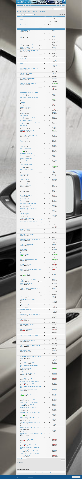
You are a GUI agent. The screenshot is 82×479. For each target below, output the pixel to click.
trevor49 (23, 159)
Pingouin (54, 279)
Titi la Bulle (23, 113)
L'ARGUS (21, 442)
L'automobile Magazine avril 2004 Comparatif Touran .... (30, 342)
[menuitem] (58, 5)
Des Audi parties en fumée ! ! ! (25, 229)
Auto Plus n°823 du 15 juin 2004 (26, 376)
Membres (29, 5)
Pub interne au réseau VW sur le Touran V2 (28, 166)
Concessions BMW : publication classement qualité (29, 50)
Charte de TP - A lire (23, 24)
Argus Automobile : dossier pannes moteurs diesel (29, 97)
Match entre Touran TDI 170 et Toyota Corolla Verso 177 (30, 236)
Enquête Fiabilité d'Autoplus (25, 94)
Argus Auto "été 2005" (24, 316)
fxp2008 (54, 140)
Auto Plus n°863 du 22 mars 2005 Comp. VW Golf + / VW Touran (30, 366)
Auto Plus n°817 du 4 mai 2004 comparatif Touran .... (29, 444)
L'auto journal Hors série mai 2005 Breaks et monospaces (30, 414)
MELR (54, 50)
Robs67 (54, 409)
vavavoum (22, 265)
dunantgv (54, 171)
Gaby (21, 18)
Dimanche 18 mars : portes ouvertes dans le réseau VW (30, 183)
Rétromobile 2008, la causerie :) (25, 107)
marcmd (22, 59)
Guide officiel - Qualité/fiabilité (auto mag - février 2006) (30, 296)
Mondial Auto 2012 (23, 41)
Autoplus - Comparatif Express (25, 262)
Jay (22, 302)
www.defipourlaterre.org (24, 190)
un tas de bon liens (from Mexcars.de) (27, 130)
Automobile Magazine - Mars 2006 (26, 283)
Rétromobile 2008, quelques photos (26, 109)
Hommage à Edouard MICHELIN (25, 254)
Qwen (21, 310)
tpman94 (23, 181)
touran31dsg (22, 84)
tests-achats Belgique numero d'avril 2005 (27, 299)
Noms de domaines (23, 409)
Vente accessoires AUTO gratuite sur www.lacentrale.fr (30, 122)
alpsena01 (24, 300)
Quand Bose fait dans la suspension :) (27, 150)
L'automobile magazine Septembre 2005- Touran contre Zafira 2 (30, 280)
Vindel (22, 255)
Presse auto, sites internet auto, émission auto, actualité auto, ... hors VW (33, 11)
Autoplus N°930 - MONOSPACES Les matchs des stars (29, 241)
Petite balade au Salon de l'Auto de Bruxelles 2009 (29, 92)
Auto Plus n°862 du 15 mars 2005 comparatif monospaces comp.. (30, 387)
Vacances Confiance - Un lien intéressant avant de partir (30, 239)
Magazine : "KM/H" (23, 63)
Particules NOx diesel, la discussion (26, 47)
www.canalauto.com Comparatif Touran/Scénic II (29, 359)
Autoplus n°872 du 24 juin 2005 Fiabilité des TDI (28, 407)
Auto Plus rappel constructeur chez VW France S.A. (29, 389)
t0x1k (21, 71)
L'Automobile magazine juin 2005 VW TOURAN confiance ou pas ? (31, 434)
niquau (22, 69)
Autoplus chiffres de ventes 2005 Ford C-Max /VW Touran (30, 326)
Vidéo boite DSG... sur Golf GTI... (26, 264)
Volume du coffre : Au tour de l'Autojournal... (28, 277)
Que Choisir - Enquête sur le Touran (26, 244)
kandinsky (54, 68)
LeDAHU (22, 64)
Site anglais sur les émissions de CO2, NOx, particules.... (30, 117)
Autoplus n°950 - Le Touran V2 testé (26, 210)
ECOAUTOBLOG (23, 188)
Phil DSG (22, 66)
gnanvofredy (54, 17)
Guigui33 (54, 335)
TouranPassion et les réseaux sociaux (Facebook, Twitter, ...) (31, 17)
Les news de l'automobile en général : (27, 231)
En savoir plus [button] (30, 477)
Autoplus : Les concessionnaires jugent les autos (28, 311)
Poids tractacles (23, 58)
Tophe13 (23, 128)
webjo (21, 61)
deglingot (54, 112)
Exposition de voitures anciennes (26, 60)
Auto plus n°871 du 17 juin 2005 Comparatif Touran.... (29, 419)
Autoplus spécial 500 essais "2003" (26, 350)
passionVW (22, 76)
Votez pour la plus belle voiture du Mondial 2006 (28, 221)
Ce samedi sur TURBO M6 (24, 171)
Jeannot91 (54, 179)
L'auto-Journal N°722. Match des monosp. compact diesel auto (30, 180)
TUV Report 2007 (23, 193)
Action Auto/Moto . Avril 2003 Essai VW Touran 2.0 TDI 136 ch (30, 332)
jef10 (22, 108)
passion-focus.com (23, 247)
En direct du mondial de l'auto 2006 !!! (27, 218)
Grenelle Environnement (24, 127)
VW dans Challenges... (24, 257)
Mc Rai (22, 45)
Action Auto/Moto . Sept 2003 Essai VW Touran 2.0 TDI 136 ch (30, 353)
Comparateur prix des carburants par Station (28, 203)
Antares (23, 93)
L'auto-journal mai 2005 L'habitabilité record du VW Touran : (30, 428)
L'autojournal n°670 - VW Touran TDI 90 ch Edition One (30, 345)
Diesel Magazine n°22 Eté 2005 (25, 368)
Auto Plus (21, 39)
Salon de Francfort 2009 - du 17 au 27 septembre (29, 86)
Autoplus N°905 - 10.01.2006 (25, 306)
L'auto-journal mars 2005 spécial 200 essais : (28, 371)
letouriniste (22, 245)
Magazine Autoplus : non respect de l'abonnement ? (29, 55)
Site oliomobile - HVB (24, 319)
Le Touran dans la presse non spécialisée (27, 272)
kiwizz (22, 136)
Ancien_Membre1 (23, 95)
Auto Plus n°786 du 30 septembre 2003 (27, 383)
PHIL (21, 297)
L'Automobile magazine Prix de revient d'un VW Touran (30, 314)
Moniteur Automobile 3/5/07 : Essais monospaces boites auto (30, 161)
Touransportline (55, 41)
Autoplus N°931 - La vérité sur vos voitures (27, 234)
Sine (53, 44)
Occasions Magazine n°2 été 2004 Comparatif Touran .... (30, 422)
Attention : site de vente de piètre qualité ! (27, 155)
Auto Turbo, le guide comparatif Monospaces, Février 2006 (30, 301)
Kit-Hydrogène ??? (23, 65)
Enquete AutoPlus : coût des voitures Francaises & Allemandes (29, 34)
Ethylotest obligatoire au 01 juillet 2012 (27, 44)
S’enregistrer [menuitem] (64, 5)
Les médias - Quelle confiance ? (25, 185)
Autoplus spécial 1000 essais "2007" (26, 153)
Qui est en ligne (20, 462)
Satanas (54, 293)
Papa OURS (22, 141)
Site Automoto (22, 102)
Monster (23, 48)
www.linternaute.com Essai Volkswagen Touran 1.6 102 (30, 335)
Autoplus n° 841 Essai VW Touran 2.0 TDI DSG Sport (29, 424)
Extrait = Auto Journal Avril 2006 (25, 267)
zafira (54, 135)
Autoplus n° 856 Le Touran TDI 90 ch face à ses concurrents (31, 404)
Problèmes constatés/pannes (25, 397)
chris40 (23, 369)
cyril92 (22, 146)
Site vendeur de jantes (24, 70)
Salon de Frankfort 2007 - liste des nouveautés (28, 133)
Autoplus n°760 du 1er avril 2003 (26, 329)
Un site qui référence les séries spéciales (27, 78)
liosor (22, 79)
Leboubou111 (55, 160)
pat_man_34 (22, 74)
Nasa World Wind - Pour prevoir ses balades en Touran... (30, 412)
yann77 (54, 174)
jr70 (21, 56)
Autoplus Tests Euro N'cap (24, 321)
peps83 (23, 360)
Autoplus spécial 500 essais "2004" (26, 337)
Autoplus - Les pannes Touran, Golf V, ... (27, 439)
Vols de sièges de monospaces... (26, 120)
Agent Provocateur (23, 252)
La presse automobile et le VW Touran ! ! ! (27, 373)
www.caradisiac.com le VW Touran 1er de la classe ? (29, 453)
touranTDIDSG (55, 259)
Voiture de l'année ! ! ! (24, 75)
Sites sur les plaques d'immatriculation (27, 112)
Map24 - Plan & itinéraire (24, 200)
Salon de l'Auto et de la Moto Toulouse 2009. (28, 83)
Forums (24, 5)
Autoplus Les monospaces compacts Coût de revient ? (29, 399)
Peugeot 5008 (22, 52)
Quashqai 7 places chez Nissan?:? (26, 164)
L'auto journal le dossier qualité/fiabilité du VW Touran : (30, 417)
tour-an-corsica (23, 240)
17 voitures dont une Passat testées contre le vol (29, 68)
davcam (54, 296)
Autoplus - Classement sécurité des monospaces (28, 259)
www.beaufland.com (23, 249)
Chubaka (54, 362)
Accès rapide (17, 5)
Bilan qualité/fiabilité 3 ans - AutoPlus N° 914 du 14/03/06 (30, 269)
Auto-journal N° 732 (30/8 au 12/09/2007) (27, 138)
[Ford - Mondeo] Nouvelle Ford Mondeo (27, 195)
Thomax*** (22, 315)
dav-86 (54, 80)
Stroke (23, 100)
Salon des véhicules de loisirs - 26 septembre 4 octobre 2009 (30, 89)
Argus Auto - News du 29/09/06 (25, 226)
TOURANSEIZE (55, 65)
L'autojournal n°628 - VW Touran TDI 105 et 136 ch (29, 402)
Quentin (54, 73)
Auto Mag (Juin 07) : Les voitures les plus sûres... (28, 135)
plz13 (21, 31)
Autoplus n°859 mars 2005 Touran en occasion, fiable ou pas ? (30, 448)
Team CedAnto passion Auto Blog (26, 158)
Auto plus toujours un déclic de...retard (27, 169)
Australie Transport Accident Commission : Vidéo (29, 80)
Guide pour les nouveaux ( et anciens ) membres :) (29, 21)
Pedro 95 (54, 130)
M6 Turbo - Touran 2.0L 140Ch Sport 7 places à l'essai (29, 293)
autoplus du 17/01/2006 (24, 304)
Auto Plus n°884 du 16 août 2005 (26, 378)
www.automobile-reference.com (26, 143)
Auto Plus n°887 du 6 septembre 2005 (27, 362)
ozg (22, 165)
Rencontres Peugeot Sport (24, 174)
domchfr (54, 185)
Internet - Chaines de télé (24, 198)
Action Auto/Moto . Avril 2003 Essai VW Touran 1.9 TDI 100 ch (30, 357)
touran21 (54, 210)
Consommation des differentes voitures (27, 215)
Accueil (20, 5)
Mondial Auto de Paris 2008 (25, 104)
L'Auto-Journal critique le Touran (26, 309)
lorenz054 (23, 131)
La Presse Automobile (24, 437)
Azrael (21, 410)
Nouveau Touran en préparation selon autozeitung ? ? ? (30, 288)
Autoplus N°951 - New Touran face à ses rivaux (28, 208)
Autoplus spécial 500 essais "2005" (26, 347)
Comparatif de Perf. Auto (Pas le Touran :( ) (27, 455)
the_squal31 (54, 63)
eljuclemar (54, 75)
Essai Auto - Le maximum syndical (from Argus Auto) (29, 381)
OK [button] (76, 477)
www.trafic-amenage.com (24, 213)
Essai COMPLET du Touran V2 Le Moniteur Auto (28, 177)
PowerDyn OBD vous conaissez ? (26, 73)
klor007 (54, 236)
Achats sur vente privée (24, 125)
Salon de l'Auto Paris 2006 (24, 224)
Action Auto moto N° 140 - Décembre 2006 (27, 205)
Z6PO (54, 319)
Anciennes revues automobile (25, 274)
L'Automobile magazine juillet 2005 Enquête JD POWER (30, 392)
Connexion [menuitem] (63, 5)
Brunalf (54, 321)
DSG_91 (23, 51)
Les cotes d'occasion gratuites (25, 148)
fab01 (54, 99)
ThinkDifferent (55, 83)
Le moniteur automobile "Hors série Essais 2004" (29, 450)
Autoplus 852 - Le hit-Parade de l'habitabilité (28, 324)
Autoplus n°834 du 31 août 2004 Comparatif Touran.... (30, 430)
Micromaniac (54, 394)
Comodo (22, 201)
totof (22, 435)
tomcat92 (54, 47)
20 (41, 219)
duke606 (23, 156)
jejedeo (54, 205)
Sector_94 (22, 151)
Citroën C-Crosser (23, 140)
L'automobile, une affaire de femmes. (27, 394)
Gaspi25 (54, 190)
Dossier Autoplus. (23, 291)
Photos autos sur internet (24, 115)
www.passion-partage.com (25, 145)
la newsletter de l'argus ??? (25, 30)
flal (53, 52)
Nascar (21, 36)
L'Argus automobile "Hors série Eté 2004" (27, 340)
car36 (21, 37)
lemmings (23, 204)
